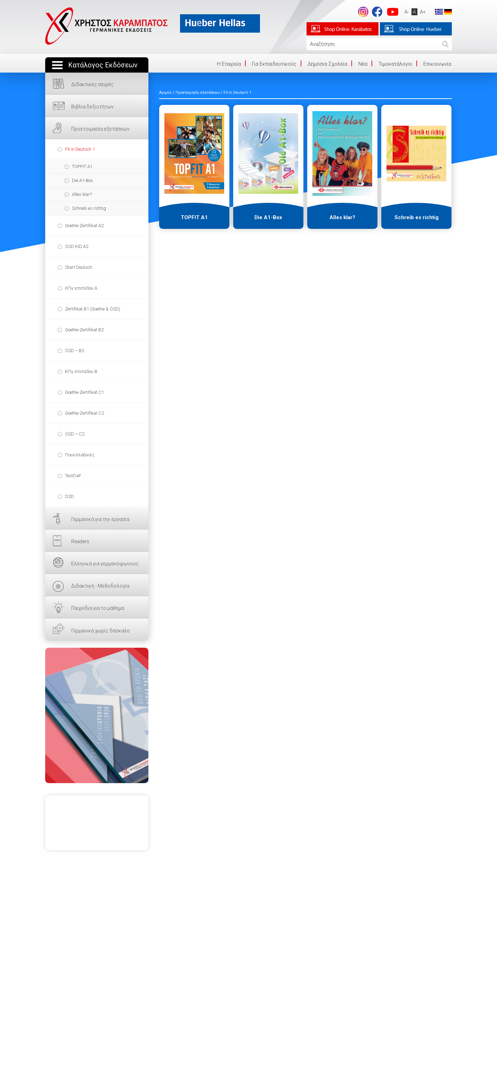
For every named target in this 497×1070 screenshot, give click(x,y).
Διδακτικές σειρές (92, 84)
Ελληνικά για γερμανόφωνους (105, 563)
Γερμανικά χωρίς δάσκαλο (100, 630)
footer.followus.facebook (376, 12)
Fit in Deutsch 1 (80, 149)
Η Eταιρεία (229, 64)
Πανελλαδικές (80, 454)
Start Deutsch (78, 267)
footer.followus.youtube (392, 12)
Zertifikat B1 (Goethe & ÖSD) (92, 309)
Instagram (362, 12)
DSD (69, 496)
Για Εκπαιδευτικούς (274, 64)
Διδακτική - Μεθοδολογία (100, 586)
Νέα (362, 64)
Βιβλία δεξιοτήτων (92, 106)
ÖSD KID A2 (76, 246)
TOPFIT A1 (82, 166)
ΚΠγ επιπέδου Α (81, 288)
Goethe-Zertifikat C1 (84, 392)
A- (406, 12)
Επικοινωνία (437, 64)
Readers (80, 541)
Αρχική (165, 92)
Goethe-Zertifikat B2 (84, 329)
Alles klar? (82, 194)
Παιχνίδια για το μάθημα (97, 608)
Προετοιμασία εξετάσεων (100, 129)
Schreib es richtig (89, 208)
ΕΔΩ (96, 715)
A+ (422, 12)
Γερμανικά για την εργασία (100, 519)
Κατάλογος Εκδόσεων (103, 65)
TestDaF (73, 475)
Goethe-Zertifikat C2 (84, 413)
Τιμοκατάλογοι (395, 64)
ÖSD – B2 (74, 350)
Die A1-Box (82, 180)
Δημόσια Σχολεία (327, 64)
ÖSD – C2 (74, 434)
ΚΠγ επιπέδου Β (81, 371)
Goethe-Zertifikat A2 (84, 225)
